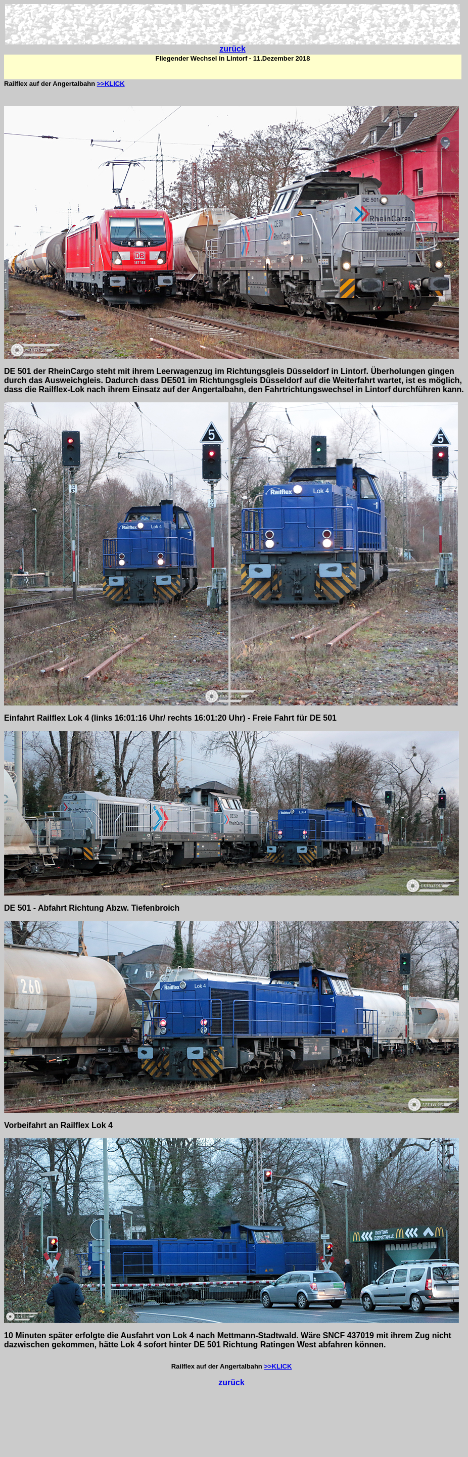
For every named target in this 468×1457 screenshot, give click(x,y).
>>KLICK (111, 83)
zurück (232, 48)
